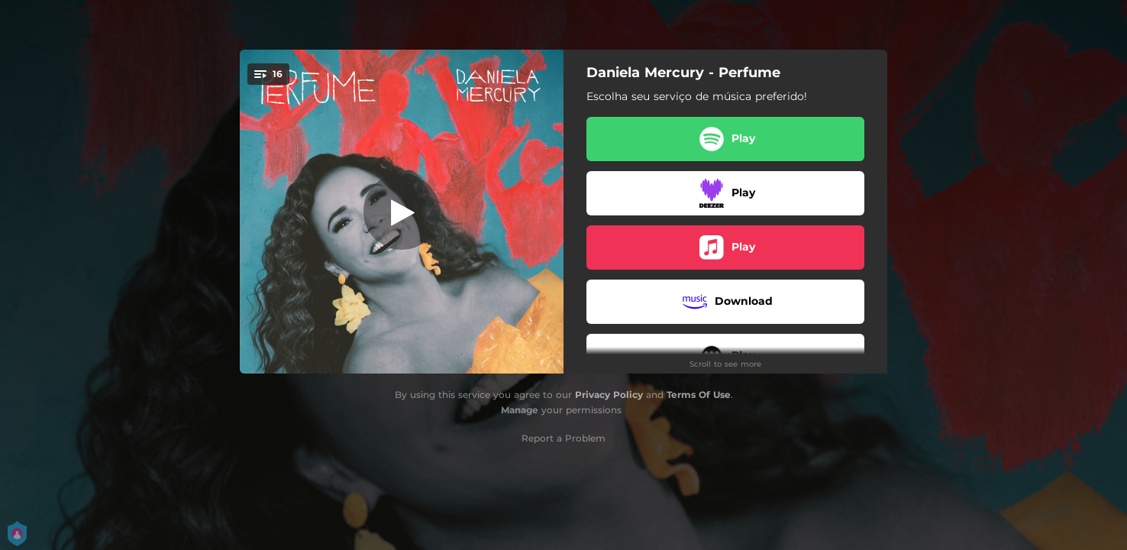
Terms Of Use (699, 394)
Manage (519, 410)
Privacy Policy (609, 394)
